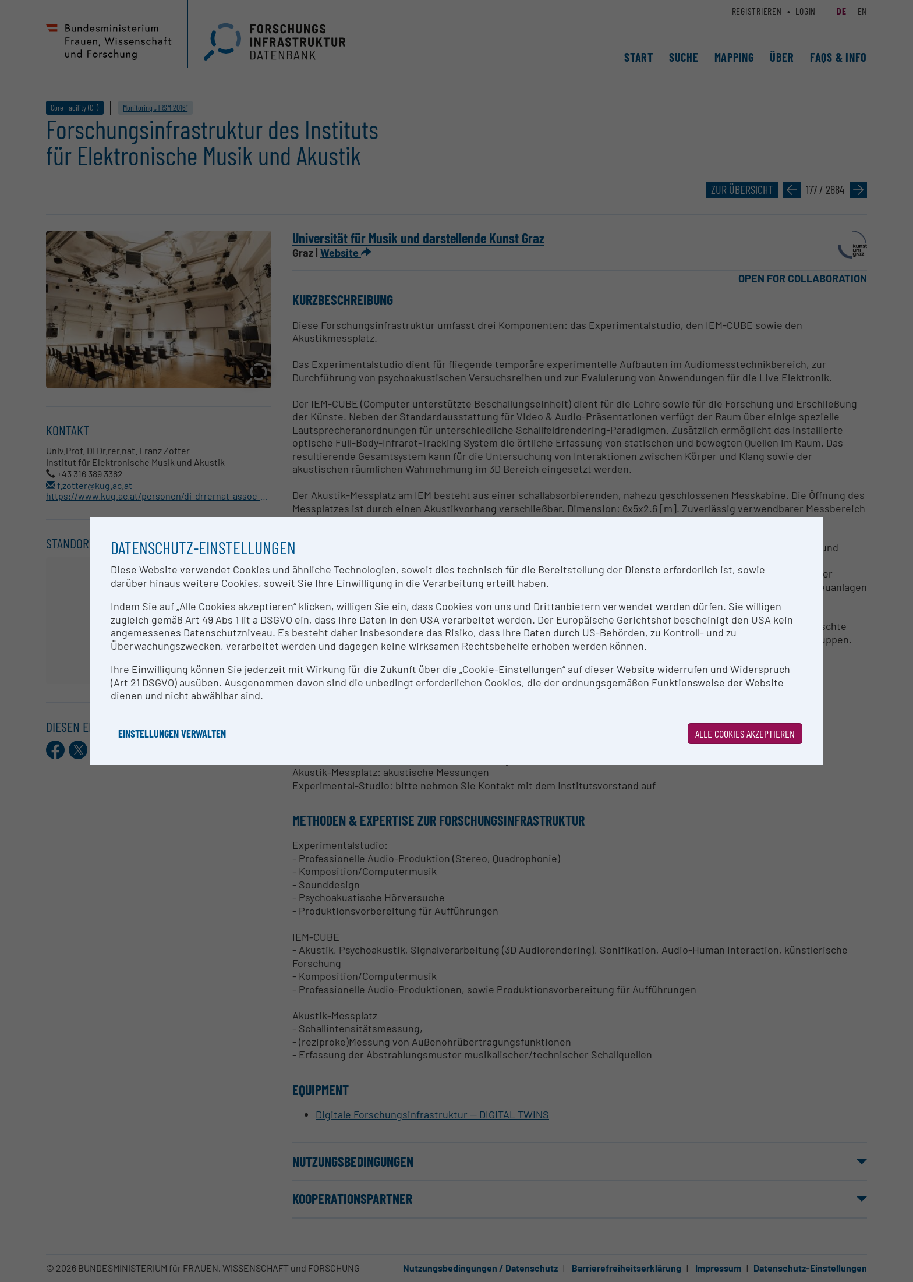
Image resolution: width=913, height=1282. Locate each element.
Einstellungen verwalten (172, 733)
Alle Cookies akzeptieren (745, 733)
